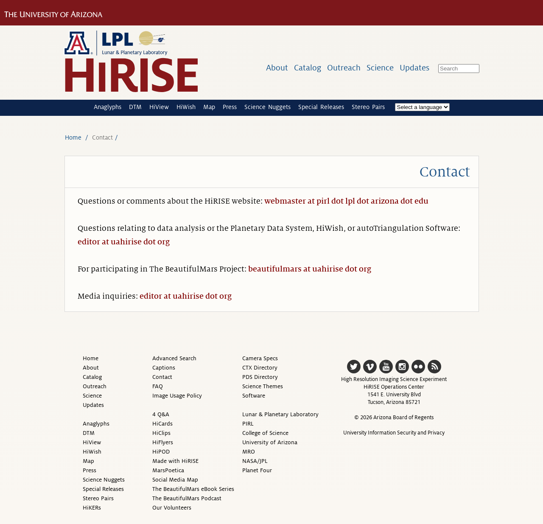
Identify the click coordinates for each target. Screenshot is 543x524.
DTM (135, 107)
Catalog (307, 67)
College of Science (265, 433)
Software (253, 395)
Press (230, 107)
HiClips (161, 433)
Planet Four (257, 470)
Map (209, 107)
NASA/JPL (255, 461)
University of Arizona (269, 442)
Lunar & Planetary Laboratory (280, 414)
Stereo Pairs (368, 107)
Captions (163, 367)
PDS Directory (260, 377)
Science (380, 67)
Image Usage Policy (177, 395)
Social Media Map (175, 479)
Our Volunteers (171, 507)
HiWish (186, 107)
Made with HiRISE (175, 461)
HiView (159, 107)
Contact (162, 377)
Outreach (344, 67)
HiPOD (161, 451)
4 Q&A (160, 414)
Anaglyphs (107, 107)
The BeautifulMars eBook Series (193, 489)
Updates (414, 67)
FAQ (157, 386)
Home (73, 137)
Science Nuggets (267, 107)
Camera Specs (260, 358)
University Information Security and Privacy (394, 433)
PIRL (248, 423)
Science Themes (262, 386)
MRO (248, 451)
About (277, 67)
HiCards (162, 423)
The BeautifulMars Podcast (186, 498)
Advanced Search (174, 358)
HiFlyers (162, 442)
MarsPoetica (168, 470)
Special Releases (321, 107)
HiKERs (92, 507)
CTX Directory (259, 367)
